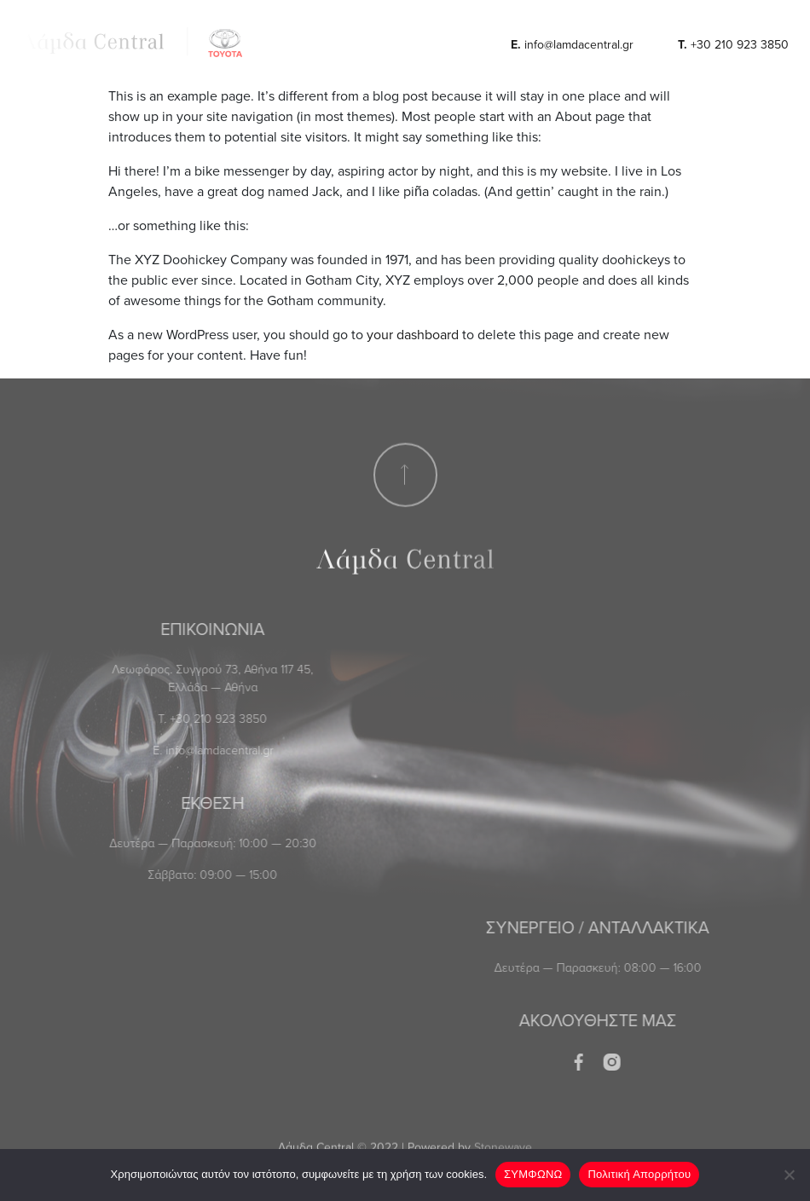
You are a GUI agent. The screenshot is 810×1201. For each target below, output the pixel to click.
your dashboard (413, 334)
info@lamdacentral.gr (572, 44)
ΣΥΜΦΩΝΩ (533, 1174)
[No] (788, 1174)
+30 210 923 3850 (733, 44)
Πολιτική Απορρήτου (639, 1174)
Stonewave (503, 1137)
